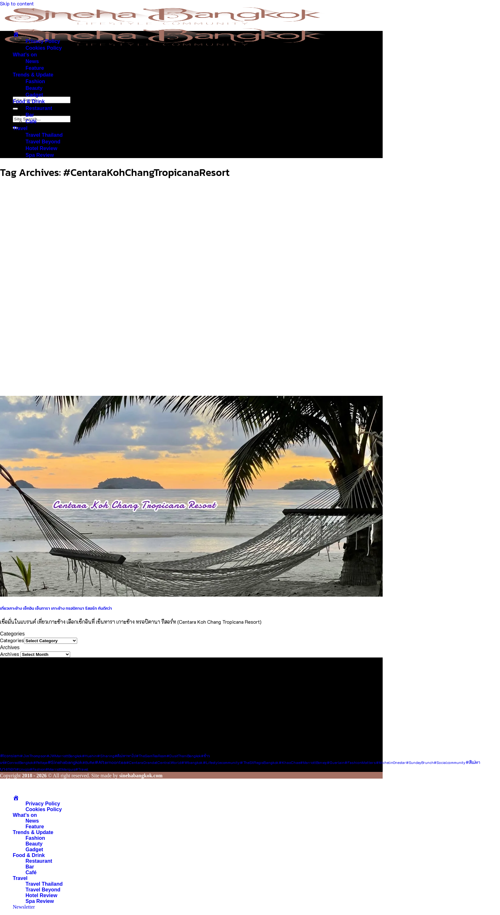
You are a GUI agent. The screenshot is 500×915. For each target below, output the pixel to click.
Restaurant (39, 108)
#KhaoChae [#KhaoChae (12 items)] (289, 762)
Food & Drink (29, 101)
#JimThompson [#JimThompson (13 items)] (33, 755)
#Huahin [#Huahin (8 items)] (89, 755)
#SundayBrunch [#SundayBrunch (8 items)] (420, 762)
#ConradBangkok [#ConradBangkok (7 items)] (18, 762)
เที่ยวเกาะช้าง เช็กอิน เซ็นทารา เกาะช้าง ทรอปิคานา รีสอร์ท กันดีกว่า (56, 608)
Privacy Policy (43, 41)
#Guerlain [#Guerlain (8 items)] (335, 762)
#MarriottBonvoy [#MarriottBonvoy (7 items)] (313, 762)
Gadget (34, 95)
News (32, 61)
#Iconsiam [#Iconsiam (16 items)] (10, 755)
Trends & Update (33, 74)
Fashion (35, 81)
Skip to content (17, 3)
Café (31, 121)
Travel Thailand (44, 135)
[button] (24, 907)
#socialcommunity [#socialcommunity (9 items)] (450, 762)
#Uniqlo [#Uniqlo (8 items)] (23, 769)
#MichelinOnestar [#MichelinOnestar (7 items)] (391, 762)
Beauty (34, 88)
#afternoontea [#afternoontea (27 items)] (110, 762)
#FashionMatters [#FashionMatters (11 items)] (360, 762)
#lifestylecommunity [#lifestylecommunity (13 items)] (221, 762)
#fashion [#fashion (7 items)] (37, 769)
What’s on (25, 54)
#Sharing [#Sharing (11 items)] (105, 755)
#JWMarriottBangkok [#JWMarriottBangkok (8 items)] (64, 755)
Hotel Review (41, 148)
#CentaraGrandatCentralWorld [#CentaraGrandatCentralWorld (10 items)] (153, 762)
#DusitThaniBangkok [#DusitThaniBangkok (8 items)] (183, 755)
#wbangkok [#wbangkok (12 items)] (192, 762)
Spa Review (40, 155)
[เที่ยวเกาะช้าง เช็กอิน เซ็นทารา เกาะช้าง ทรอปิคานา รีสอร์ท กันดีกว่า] (191, 594)
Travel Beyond (43, 141)
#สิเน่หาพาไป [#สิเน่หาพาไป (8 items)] (125, 755)
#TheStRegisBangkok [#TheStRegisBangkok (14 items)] (259, 762)
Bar (30, 115)
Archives (9, 653)
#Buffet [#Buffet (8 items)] (88, 762)
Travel (20, 128)
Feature (35, 68)
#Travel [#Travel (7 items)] (81, 769)
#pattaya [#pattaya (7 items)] (40, 762)
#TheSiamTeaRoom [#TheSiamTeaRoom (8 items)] (151, 755)
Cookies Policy (44, 48)
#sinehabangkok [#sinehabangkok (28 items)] (65, 762)
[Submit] (15, 109)
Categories (12, 640)
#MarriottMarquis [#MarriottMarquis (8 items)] (60, 769)
